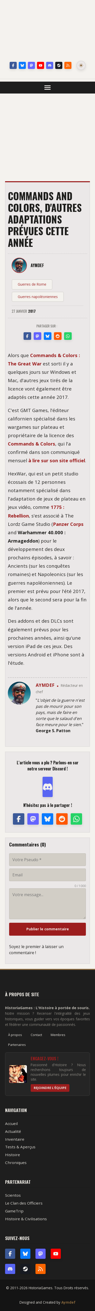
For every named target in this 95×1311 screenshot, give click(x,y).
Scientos (13, 1195)
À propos (15, 1034)
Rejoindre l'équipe (50, 1087)
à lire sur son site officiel (56, 460)
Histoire (12, 1154)
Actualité (13, 1131)
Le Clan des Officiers (24, 1203)
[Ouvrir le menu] (47, 88)
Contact (36, 1034)
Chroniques (16, 1162)
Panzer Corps (68, 524)
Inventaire (14, 1139)
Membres (58, 1034)
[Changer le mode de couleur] (81, 65)
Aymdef (68, 1302)
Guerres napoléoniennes (38, 296)
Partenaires (17, 1044)
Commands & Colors (31, 443)
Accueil (11, 1123)
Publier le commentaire (47, 929)
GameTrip (14, 1210)
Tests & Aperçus (20, 1146)
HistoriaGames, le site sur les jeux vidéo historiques (47, 31)
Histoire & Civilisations (26, 1218)
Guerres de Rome (32, 284)
